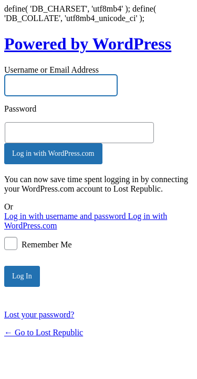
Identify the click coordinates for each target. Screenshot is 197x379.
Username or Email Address (51, 69)
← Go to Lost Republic (43, 332)
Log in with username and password (66, 216)
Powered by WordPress (87, 43)
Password (20, 108)
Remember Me (47, 244)
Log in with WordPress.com (53, 153)
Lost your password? (39, 314)
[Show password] (161, 132)
